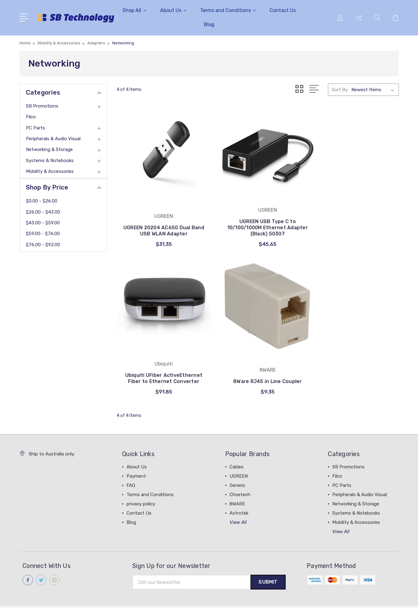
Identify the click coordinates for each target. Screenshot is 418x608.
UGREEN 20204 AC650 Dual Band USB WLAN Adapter (160, 224)
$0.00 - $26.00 (41, 201)
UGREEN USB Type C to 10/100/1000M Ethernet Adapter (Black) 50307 (257, 220)
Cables (237, 446)
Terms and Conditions (228, 10)
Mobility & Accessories (50, 171)
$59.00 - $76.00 (43, 233)
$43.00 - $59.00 (43, 223)
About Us (173, 10)
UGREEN (239, 456)
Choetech (240, 474)
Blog (209, 24)
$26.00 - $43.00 (43, 212)
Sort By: (340, 89)
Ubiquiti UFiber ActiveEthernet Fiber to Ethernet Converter (355, 220)
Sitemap (80, 597)
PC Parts (35, 128)
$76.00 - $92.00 (43, 244)
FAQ (130, 465)
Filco (31, 117)
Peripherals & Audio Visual (53, 138)
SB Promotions (42, 106)
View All (238, 502)
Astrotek (239, 493)
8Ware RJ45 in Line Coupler (160, 361)
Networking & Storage (49, 149)
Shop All (134, 10)
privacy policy (140, 483)
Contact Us (283, 10)
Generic (237, 465)
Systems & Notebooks (50, 160)
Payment (136, 456)
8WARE (237, 483)
